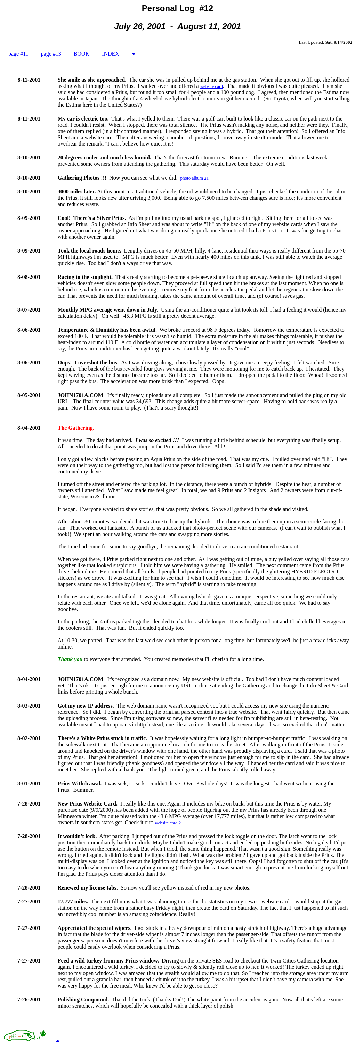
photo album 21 (194, 178)
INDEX (110, 54)
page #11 (18, 54)
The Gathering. (76, 428)
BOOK (81, 54)
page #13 (51, 54)
